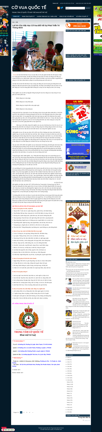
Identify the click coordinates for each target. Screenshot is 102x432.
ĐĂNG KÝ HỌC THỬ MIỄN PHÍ (66, 16)
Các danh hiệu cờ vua (71, 262)
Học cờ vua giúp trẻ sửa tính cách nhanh (25, 258)
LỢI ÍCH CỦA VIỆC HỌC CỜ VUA (67, 3)
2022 (68, 366)
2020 (68, 371)
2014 (68, 409)
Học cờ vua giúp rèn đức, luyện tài (23, 208)
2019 (68, 373)
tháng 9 (68, 388)
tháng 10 (69, 386)
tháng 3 (68, 400)
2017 (68, 377)
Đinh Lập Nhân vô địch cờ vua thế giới (81, 279)
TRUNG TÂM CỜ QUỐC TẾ (28, 16)
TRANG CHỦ (55, 3)
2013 (68, 412)
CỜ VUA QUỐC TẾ (29, 7)
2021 (68, 368)
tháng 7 (68, 393)
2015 (68, 407)
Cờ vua (15, 74)
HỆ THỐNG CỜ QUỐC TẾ (82, 16)
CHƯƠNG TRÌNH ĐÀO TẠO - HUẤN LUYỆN (47, 16)
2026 (68, 357)
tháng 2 (68, 402)
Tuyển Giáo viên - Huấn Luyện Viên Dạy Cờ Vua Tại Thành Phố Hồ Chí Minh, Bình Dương (81, 332)
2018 (68, 375)
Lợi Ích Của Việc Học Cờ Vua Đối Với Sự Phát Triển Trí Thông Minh (36, 26)
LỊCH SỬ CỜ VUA (77, 321)
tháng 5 (68, 395)
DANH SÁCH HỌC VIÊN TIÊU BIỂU (83, 3)
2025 (68, 359)
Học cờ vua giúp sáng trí (20, 271)
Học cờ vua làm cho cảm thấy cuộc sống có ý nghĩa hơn (29, 288)
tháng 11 (69, 384)
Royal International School (57, 428)
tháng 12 (69, 382)
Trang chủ (87, 420)
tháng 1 (68, 404)
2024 (68, 362)
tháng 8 (68, 391)
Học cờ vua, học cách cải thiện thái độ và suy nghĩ (28, 231)
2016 (68, 380)
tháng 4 (68, 398)
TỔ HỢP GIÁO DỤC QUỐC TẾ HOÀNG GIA (51, 429)
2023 (68, 364)
